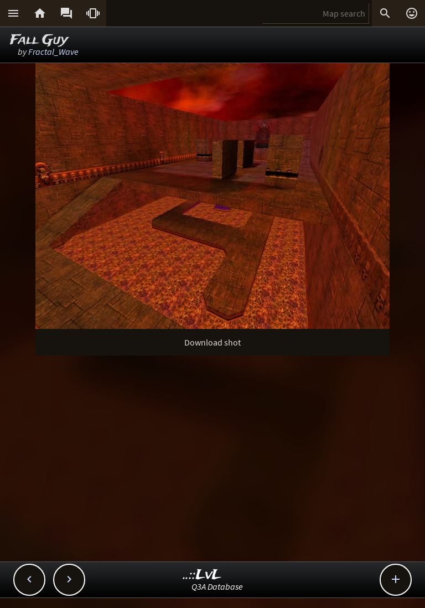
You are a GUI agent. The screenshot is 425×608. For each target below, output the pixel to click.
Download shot (212, 342)
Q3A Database (217, 586)
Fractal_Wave (53, 51)
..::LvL (202, 575)
